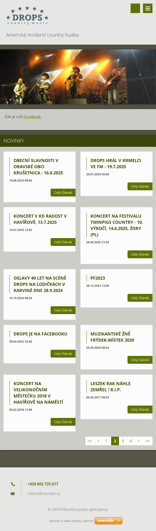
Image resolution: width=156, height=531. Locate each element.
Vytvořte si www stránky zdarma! (71, 521)
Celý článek (63, 192)
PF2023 (97, 278)
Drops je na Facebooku (40, 334)
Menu (147, 8)
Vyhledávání (135, 8)
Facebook (33, 116)
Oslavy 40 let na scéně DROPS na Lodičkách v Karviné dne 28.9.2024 (40, 284)
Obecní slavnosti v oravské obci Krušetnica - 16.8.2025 (38, 167)
